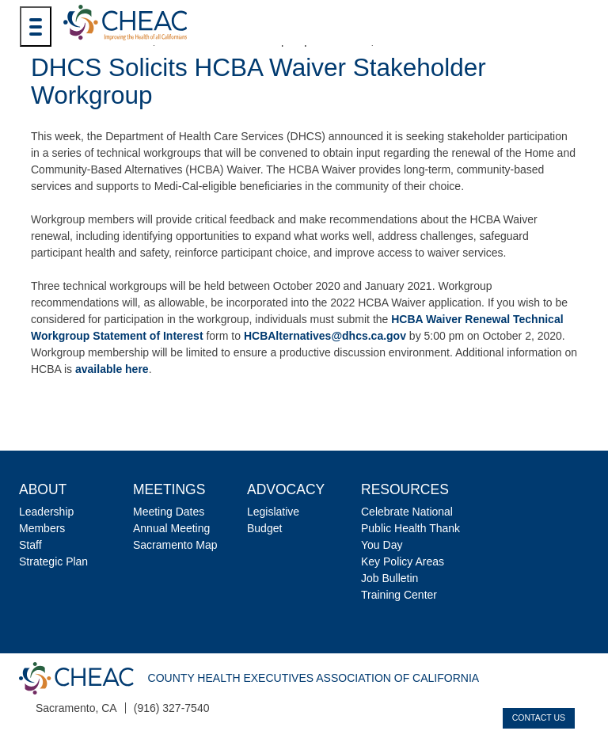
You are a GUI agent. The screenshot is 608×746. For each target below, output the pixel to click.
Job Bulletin (389, 578)
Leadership (46, 511)
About (42, 489)
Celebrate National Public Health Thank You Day (410, 528)
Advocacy (286, 489)
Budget (264, 528)
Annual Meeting (171, 528)
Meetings (169, 489)
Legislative (273, 511)
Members (42, 528)
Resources (405, 489)
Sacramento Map (175, 545)
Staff (30, 545)
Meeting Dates (168, 511)
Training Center (399, 594)
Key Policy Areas (402, 561)
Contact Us (538, 717)
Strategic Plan (53, 561)
